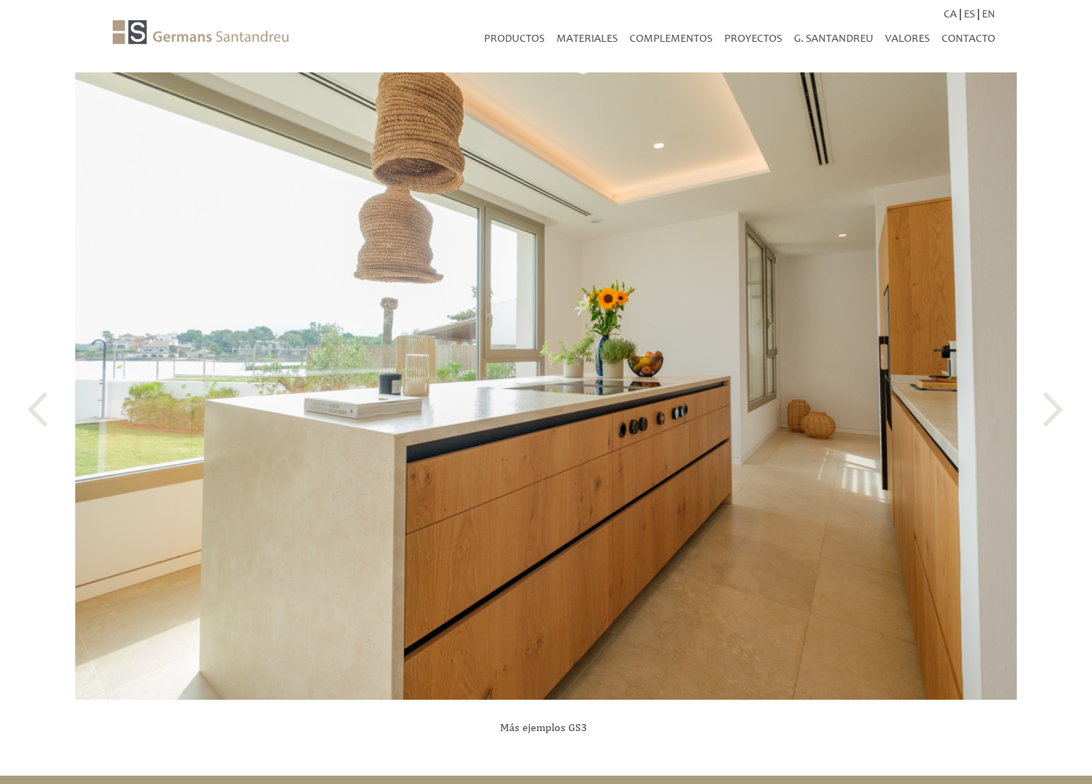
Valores (907, 38)
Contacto (968, 38)
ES (969, 13)
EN (988, 13)
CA (950, 13)
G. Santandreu (833, 38)
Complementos (671, 38)
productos (514, 38)
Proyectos (753, 38)
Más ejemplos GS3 (543, 727)
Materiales (587, 38)
